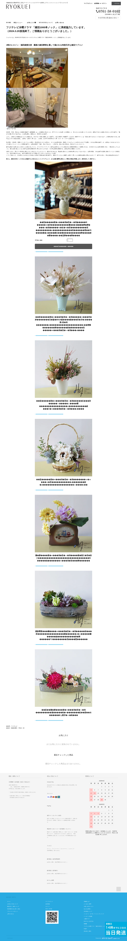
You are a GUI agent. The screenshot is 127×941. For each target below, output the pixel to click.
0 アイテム (116, 3)
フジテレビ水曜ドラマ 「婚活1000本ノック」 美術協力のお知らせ (100, 926)
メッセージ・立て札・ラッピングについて (94, 913)
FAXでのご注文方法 (88, 921)
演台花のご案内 (87, 931)
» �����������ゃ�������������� (49, 251)
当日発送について (88, 911)
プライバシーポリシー (12, 911)
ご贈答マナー (87, 918)
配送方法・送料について (13, 906)
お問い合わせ (59, 22)
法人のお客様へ (87, 908)
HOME (8, 22)
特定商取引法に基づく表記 (13, 908)
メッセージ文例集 (88, 916)
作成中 (86, 928)
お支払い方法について (12, 903)
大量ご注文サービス (88, 906)
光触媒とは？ (87, 901)
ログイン (104, 3)
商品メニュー (19, 22)
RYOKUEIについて (46, 22)
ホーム (8, 901)
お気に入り (31, 22)
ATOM (50, 908)
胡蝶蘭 (85, 923)
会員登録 (96, 3)
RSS (47, 908)
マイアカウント (88, 3)
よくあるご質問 (87, 903)
